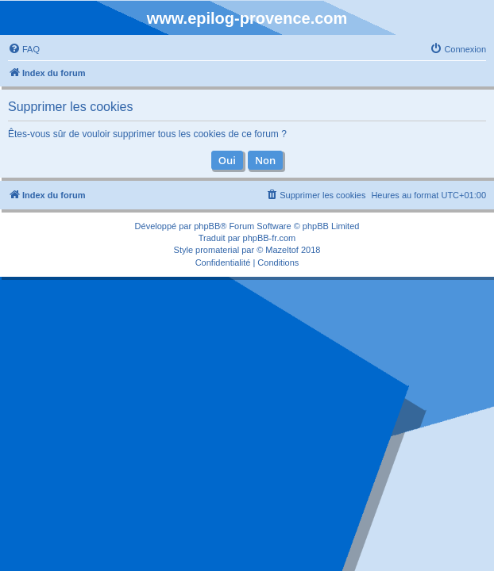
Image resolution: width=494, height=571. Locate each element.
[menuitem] (24, 49)
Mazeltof (282, 250)
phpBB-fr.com (269, 238)
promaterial (217, 250)
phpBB (207, 226)
